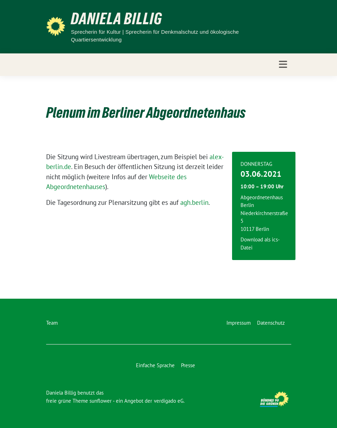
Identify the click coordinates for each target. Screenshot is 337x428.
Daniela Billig (116, 18)
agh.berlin (194, 202)
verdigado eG (168, 400)
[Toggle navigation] (283, 64)
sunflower (100, 400)
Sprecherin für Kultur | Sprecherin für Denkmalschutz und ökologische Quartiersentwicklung (155, 36)
